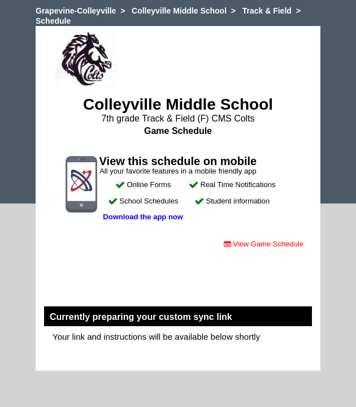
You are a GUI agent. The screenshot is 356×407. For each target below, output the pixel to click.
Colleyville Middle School (179, 10)
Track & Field (267, 10)
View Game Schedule (263, 244)
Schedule (53, 20)
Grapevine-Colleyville (76, 10)
